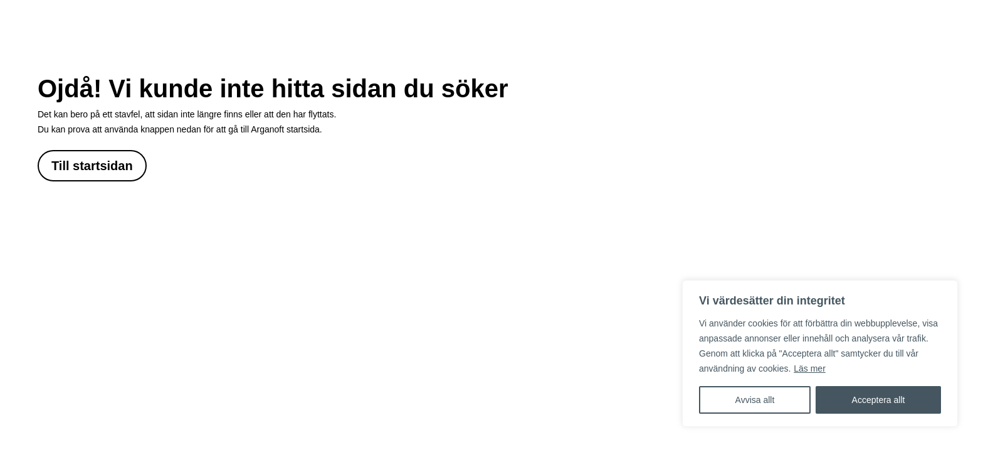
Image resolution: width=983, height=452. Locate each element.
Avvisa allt (755, 400)
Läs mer (810, 368)
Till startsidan (92, 166)
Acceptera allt (878, 400)
